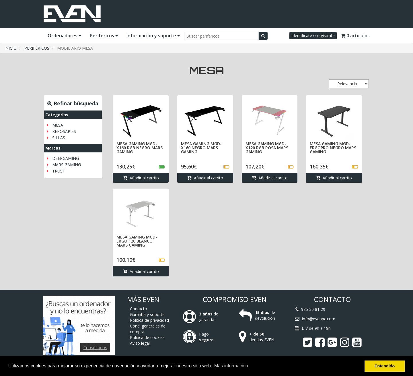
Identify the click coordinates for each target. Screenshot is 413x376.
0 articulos (355, 35)
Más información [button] (231, 365)
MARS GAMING (66, 164)
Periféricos (104, 35)
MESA (57, 125)
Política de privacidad (149, 320)
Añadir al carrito (141, 178)
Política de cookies (147, 337)
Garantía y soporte (147, 314)
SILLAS (58, 137)
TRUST (58, 171)
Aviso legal (140, 343)
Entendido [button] (385, 366)
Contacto (138, 308)
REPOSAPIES (64, 131)
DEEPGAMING (65, 158)
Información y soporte (153, 35)
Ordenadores (64, 35)
